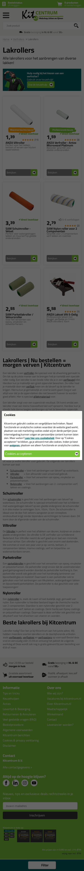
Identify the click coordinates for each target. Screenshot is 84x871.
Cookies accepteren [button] (18, 454)
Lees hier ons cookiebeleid (39, 438)
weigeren (14, 445)
